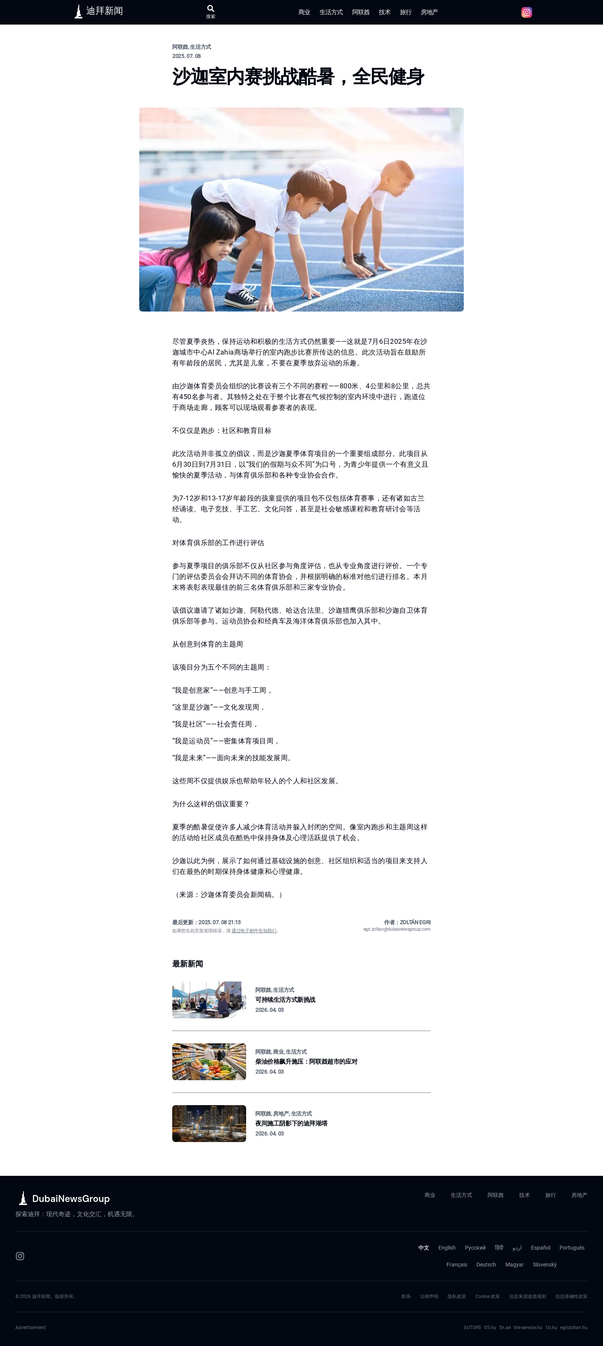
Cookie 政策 (487, 1296)
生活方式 (331, 12)
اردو (517, 1248)
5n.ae (505, 1327)
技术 (384, 12)
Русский (475, 1248)
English (447, 1248)
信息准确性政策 (571, 1296)
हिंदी (499, 1248)
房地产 (429, 12)
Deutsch (486, 1264)
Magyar (514, 1264)
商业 (304, 12)
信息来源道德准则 (527, 1296)
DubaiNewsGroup (71, 1199)
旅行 (405, 12)
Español (540, 1248)
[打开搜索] (210, 12)
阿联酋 (361, 12)
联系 (406, 1296)
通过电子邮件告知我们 (254, 930)
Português (572, 1248)
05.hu (490, 1327)
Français (456, 1264)
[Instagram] (20, 1256)
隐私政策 (457, 1296)
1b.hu (551, 1327)
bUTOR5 (472, 1327)
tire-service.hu (528, 1327)
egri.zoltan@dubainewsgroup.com (397, 929)
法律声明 (429, 1296)
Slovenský (545, 1264)
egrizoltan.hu (574, 1327)
